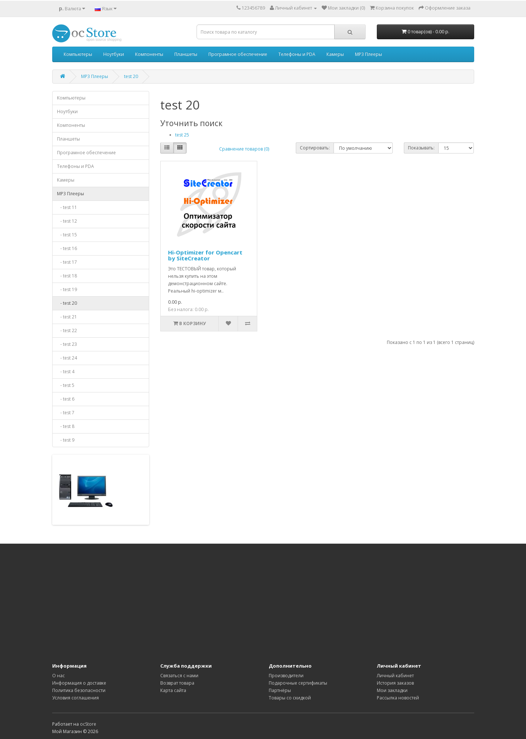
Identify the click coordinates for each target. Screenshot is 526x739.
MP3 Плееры (368, 54)
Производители (286, 675)
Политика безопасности (78, 690)
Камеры (335, 54)
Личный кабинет (395, 675)
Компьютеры (78, 54)
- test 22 (67, 330)
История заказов (395, 683)
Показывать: (421, 148)
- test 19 (67, 289)
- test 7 (65, 412)
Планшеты (185, 54)
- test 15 (67, 235)
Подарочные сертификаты (298, 683)
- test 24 (67, 358)
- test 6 (65, 399)
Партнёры (280, 690)
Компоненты (149, 54)
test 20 (131, 76)
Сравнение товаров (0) (244, 149)
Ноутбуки (113, 54)
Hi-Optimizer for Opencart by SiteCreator (205, 255)
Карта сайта (173, 690)
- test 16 (67, 248)
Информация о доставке (79, 683)
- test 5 (65, 385)
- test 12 (67, 221)
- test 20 (67, 303)
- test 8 (65, 426)
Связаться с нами (179, 675)
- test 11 (67, 207)
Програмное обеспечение (237, 54)
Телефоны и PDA (296, 54)
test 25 (182, 135)
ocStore (88, 724)
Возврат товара (177, 683)
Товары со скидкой (290, 698)
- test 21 (67, 317)
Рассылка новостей (398, 698)
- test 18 (67, 276)
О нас (58, 675)
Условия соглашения (75, 698)
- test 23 (67, 344)
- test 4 (65, 371)
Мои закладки (392, 690)
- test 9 (65, 440)
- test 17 (67, 262)
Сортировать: (315, 148)
